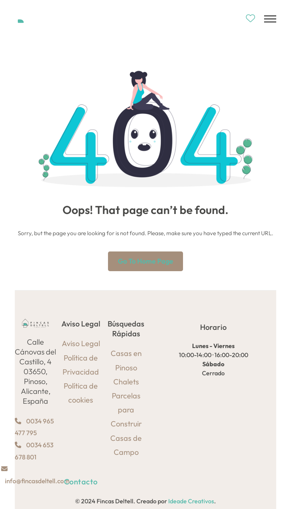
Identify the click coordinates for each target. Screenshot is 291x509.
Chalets (126, 381)
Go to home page (145, 261)
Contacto (81, 481)
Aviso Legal (81, 343)
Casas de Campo (126, 445)
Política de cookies (81, 392)
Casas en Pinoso (126, 360)
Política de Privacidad (81, 364)
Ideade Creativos (191, 501)
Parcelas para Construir (126, 409)
